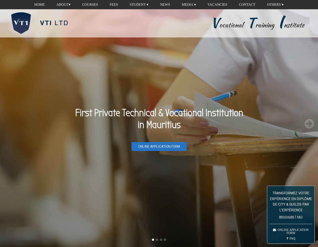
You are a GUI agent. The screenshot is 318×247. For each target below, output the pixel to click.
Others (275, 4)
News (165, 4)
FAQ (300, 217)
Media (189, 4)
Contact (247, 4)
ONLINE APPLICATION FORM (159, 147)
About (63, 4)
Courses (90, 4)
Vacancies (217, 4)
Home (39, 4)
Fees (114, 4)
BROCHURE (286, 217)
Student (139, 4)
